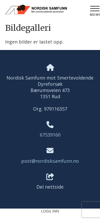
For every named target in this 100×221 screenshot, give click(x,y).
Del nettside (50, 181)
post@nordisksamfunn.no (50, 161)
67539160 (50, 135)
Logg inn (50, 211)
